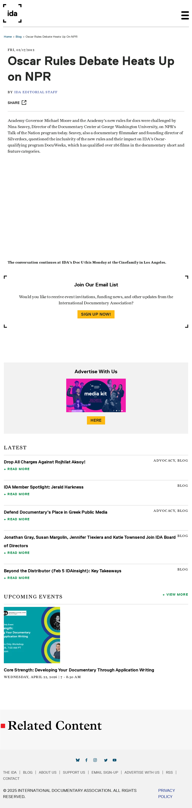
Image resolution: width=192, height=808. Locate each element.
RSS (169, 772)
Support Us (74, 772)
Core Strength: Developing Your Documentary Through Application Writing (79, 669)
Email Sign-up (105, 772)
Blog (19, 36)
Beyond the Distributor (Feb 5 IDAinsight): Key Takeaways (62, 570)
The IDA (10, 772)
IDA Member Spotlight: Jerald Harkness (44, 487)
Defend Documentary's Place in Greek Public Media (55, 512)
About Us (48, 772)
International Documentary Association (12, 13)
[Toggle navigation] (185, 13)
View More (177, 594)
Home (8, 36)
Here (96, 420)
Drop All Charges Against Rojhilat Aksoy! (45, 461)
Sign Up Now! (96, 314)
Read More (18, 469)
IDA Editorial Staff (36, 92)
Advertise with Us (142, 772)
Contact (11, 778)
